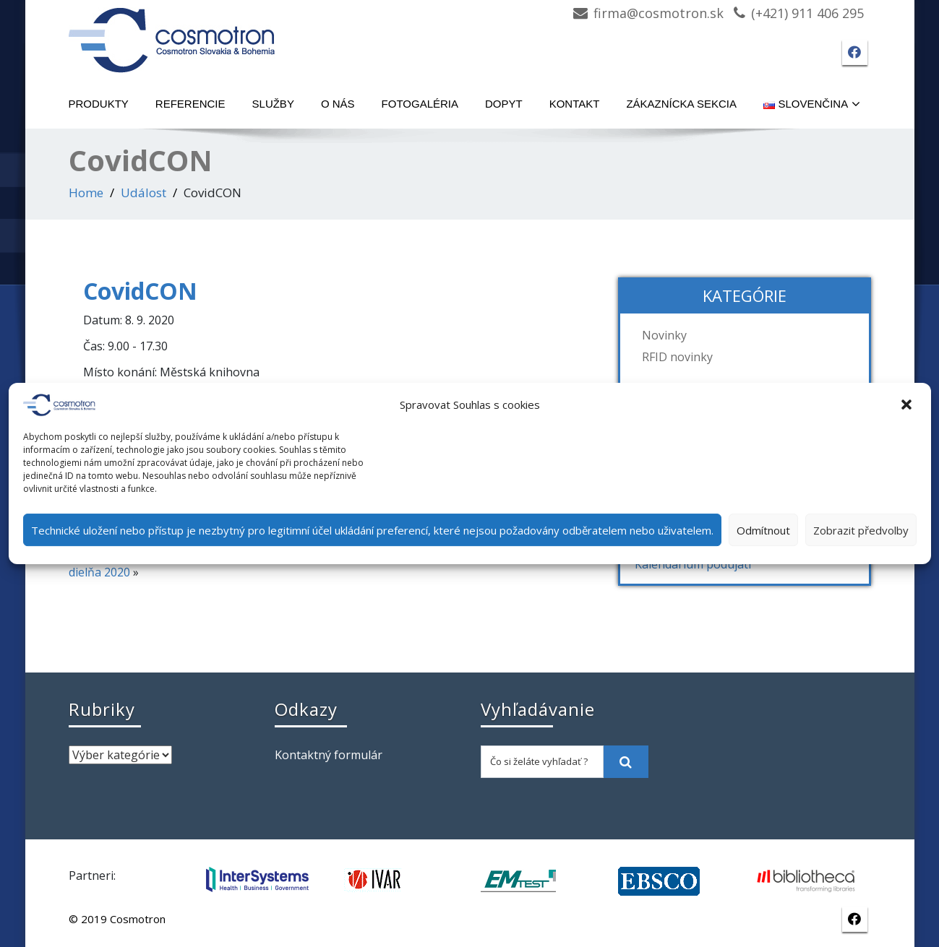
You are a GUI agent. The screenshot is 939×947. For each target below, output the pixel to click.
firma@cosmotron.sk (658, 13)
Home (86, 192)
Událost (143, 192)
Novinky (664, 335)
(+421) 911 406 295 (807, 13)
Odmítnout (763, 530)
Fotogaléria (420, 104)
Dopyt (504, 104)
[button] (908, 405)
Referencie (190, 104)
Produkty (99, 104)
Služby (273, 104)
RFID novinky (677, 357)
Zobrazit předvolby (861, 530)
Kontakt (574, 104)
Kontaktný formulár (328, 755)
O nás (338, 104)
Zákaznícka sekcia (681, 104)
